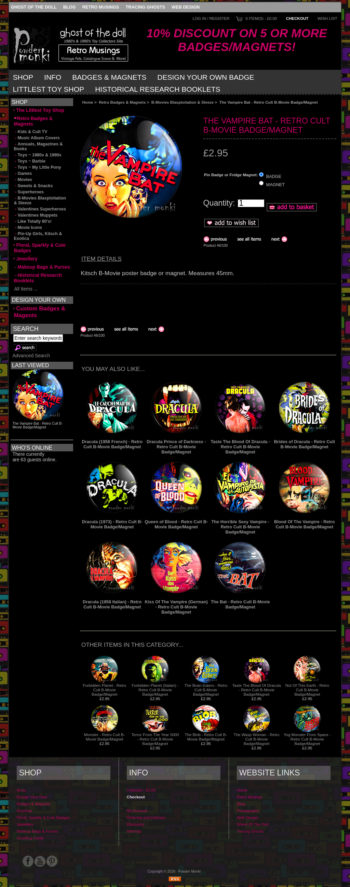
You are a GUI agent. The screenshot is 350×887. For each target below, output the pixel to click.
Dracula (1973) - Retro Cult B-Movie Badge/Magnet (112, 524)
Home (87, 102)
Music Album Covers (36, 138)
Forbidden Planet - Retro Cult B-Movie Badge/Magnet (104, 689)
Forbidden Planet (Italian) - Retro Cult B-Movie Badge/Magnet (155, 689)
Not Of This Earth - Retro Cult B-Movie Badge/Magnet (307, 689)
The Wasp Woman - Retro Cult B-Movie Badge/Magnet (257, 739)
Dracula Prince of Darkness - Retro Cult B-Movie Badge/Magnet (176, 446)
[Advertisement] (157, 110)
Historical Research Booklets (157, 89)
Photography (248, 810)
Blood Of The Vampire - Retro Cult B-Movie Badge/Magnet (304, 524)
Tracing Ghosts (145, 7)
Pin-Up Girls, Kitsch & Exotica (38, 236)
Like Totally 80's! (32, 221)
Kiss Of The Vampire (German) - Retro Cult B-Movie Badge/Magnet (176, 607)
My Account (137, 810)
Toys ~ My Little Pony (37, 167)
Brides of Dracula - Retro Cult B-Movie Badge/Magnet (304, 444)
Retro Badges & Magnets (122, 102)
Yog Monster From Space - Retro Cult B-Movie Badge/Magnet (307, 739)
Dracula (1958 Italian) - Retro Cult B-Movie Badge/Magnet (112, 604)
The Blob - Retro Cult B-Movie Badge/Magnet (206, 736)
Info (52, 77)
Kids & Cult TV (30, 131)
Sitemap (134, 831)
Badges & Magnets (109, 77)
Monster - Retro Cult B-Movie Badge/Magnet (104, 736)
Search (25, 328)
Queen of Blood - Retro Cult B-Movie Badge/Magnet (176, 524)
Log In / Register (210, 18)
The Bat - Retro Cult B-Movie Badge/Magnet (240, 604)
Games (23, 173)
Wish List (327, 18)
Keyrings (24, 810)
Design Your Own (32, 797)
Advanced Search (31, 355)
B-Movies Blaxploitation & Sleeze (182, 102)
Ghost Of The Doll (34, 7)
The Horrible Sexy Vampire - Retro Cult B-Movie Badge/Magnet (240, 527)
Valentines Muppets (35, 215)
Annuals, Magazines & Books (38, 146)
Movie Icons (28, 227)
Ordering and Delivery (146, 817)
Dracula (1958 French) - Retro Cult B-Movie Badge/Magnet (112, 444)
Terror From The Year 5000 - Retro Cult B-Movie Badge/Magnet (155, 739)
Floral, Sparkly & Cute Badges (40, 247)
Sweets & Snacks (33, 185)
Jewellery (26, 258)
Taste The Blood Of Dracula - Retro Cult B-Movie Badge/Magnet (240, 446)
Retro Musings (100, 7)
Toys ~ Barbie (29, 161)
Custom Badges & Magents (39, 312)
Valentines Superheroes (40, 209)
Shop (23, 77)
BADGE (274, 176)
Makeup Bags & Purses (42, 267)
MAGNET (275, 184)
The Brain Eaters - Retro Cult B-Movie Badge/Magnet (205, 689)
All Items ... (26, 289)
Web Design (186, 7)
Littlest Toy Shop (48, 89)
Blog (69, 7)
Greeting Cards (30, 838)
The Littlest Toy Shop (39, 110)
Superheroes (29, 192)
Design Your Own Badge (205, 77)
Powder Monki (189, 871)
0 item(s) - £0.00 (261, 18)
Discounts (135, 824)
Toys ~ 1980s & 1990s (37, 155)
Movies (23, 179)
